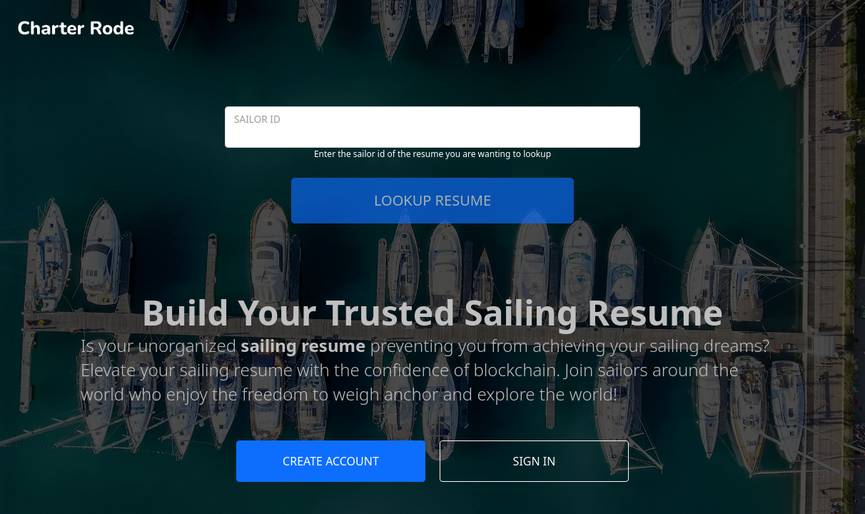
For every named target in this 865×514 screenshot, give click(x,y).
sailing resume (303, 345)
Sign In (534, 461)
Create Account (331, 461)
